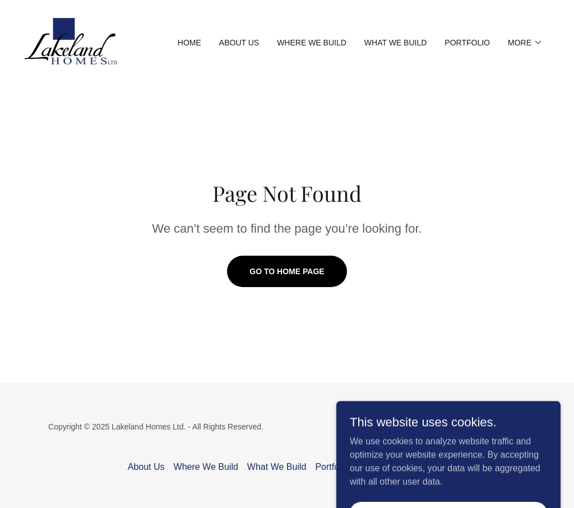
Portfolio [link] (467, 42)
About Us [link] (239, 42)
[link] (71, 42)
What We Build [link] (395, 42)
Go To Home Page (286, 271)
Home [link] (189, 42)
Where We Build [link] (311, 42)
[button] (525, 42)
